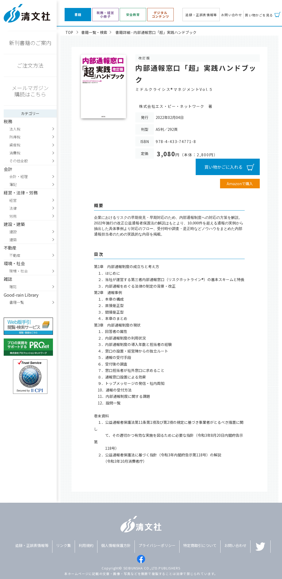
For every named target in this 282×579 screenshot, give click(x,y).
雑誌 (13, 286)
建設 (13, 231)
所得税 (14, 137)
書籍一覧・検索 (94, 32)
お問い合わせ (231, 14)
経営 (13, 200)
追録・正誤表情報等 (201, 14)
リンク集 (63, 545)
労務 (13, 216)
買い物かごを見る (259, 15)
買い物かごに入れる (223, 167)
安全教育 (133, 14)
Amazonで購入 (240, 183)
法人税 (14, 129)
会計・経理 (18, 176)
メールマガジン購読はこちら (30, 91)
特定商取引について (200, 545)
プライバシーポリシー (157, 545)
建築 (13, 239)
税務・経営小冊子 (105, 15)
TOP (69, 32)
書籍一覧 (16, 302)
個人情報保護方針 (116, 545)
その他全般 (18, 160)
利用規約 (86, 545)
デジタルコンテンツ (160, 15)
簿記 (13, 184)
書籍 (77, 14)
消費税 (14, 152)
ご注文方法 (30, 65)
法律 (13, 208)
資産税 (14, 145)
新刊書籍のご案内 (30, 43)
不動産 (14, 255)
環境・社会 (18, 271)
